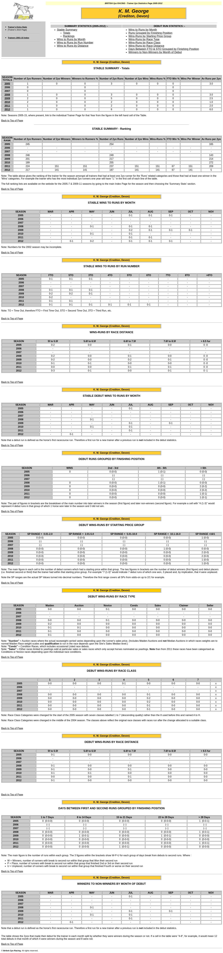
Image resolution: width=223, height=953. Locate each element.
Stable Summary (67, 29)
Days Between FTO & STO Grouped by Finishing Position (163, 49)
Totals (66, 32)
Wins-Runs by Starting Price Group (149, 36)
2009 (7, 98)
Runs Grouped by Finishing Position (150, 32)
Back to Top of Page (12, 120)
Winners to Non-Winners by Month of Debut (155, 52)
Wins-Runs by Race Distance (146, 45)
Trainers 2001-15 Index (18, 38)
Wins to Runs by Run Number (75, 42)
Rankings (69, 36)
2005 (7, 83)
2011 (7, 105)
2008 (7, 94)
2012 (7, 109)
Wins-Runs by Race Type (143, 39)
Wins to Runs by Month (71, 39)
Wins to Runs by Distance (72, 45)
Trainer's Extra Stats (17, 27)
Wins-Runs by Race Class (144, 42)
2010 (7, 102)
